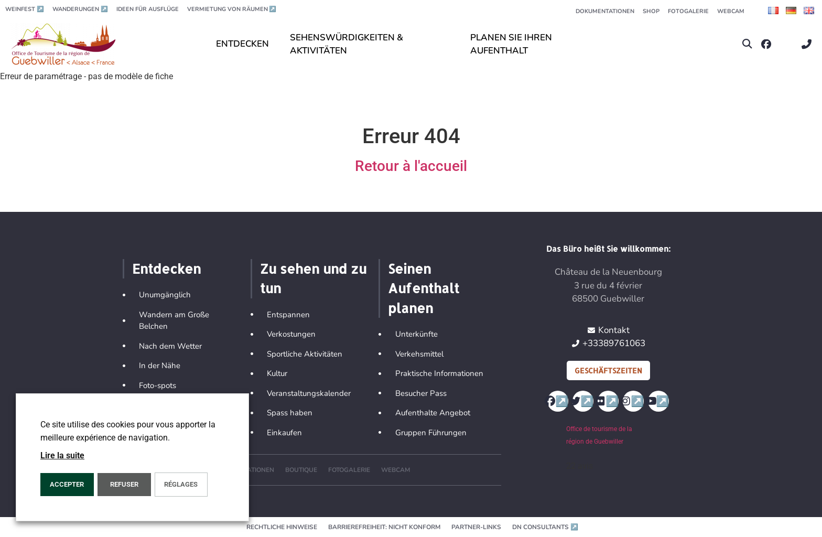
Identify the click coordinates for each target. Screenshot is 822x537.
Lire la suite (62, 455)
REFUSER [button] (124, 484)
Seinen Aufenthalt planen (423, 288)
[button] (747, 44)
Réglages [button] (181, 484)
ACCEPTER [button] (67, 484)
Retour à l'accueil (411, 166)
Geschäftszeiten (608, 370)
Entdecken (166, 268)
